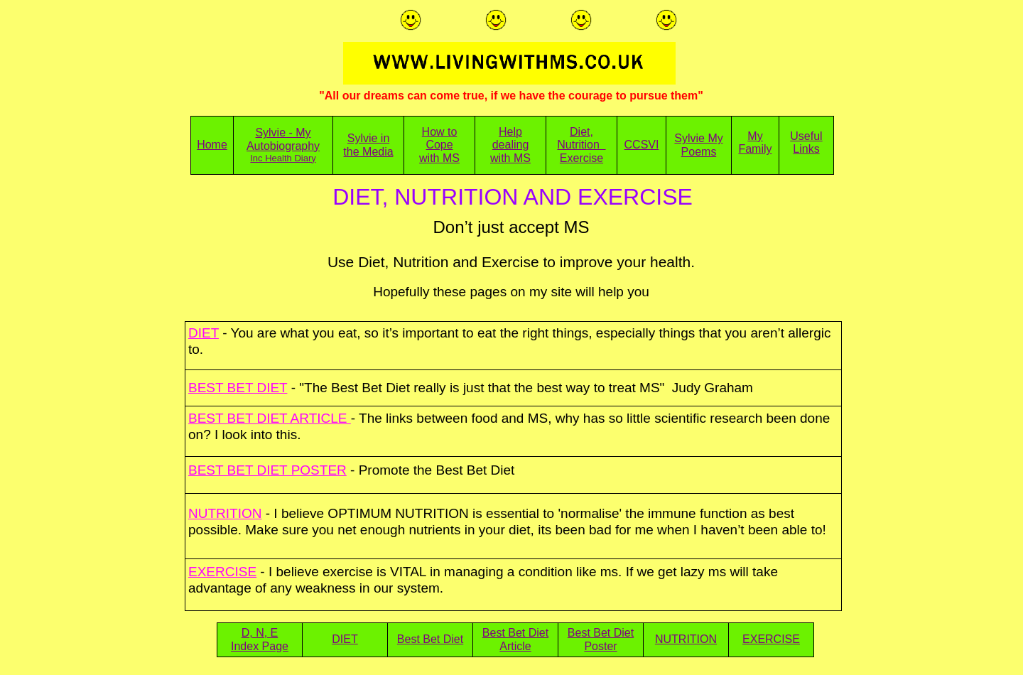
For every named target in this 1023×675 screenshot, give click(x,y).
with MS (439, 158)
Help (510, 132)
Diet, (581, 132)
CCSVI (641, 145)
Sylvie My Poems (698, 144)
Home (212, 145)
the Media (368, 152)
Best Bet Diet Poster (601, 639)
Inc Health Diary (282, 158)
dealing (510, 145)
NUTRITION (686, 639)
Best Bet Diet (430, 639)
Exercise (581, 158)
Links (806, 149)
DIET (344, 639)
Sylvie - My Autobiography (283, 138)
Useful (806, 136)
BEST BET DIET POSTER (267, 470)
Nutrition (581, 145)
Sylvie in (368, 138)
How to (440, 132)
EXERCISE (771, 639)
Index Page (259, 646)
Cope (439, 145)
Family (755, 149)
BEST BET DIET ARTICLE (269, 418)
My (754, 136)
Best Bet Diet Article (515, 639)
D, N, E (260, 633)
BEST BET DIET (237, 387)
